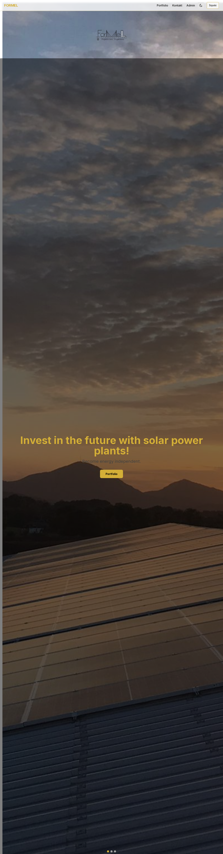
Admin (190, 5)
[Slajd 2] (111, 851)
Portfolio (162, 5)
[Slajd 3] (115, 851)
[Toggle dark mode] (201, 5)
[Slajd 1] (108, 851)
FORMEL (11, 5)
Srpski (213, 5)
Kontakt (177, 5)
